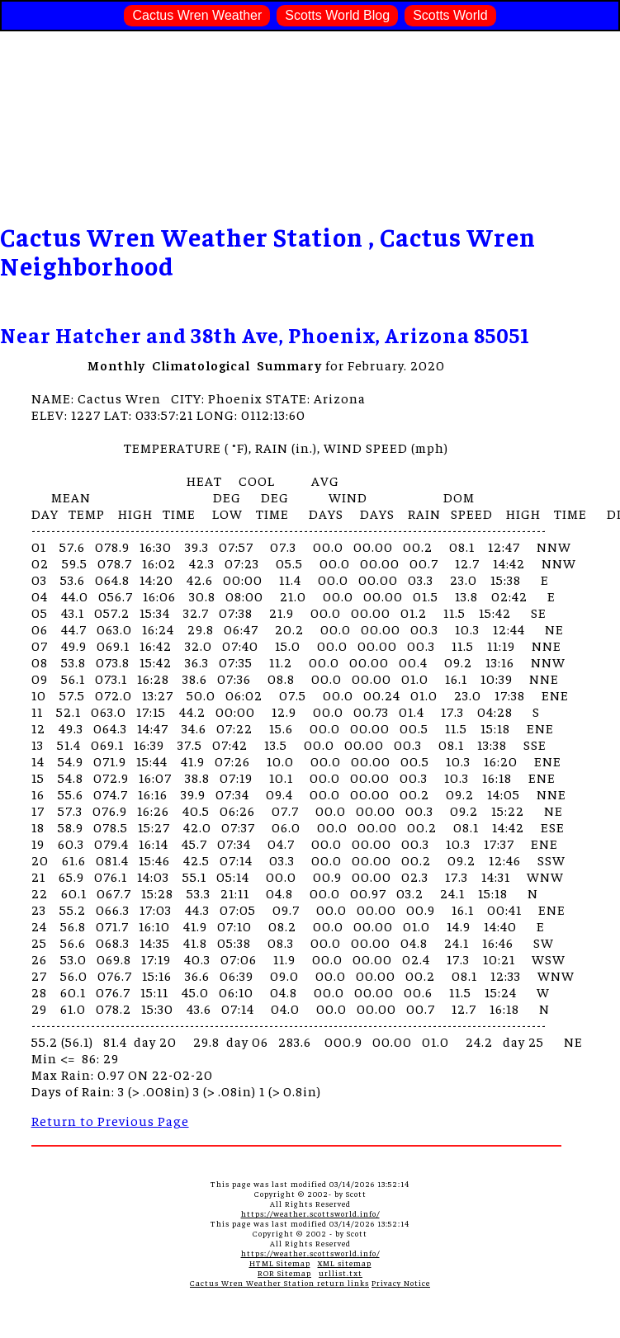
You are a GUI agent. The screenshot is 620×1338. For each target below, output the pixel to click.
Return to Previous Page (110, 1120)
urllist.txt (340, 1273)
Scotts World (450, 15)
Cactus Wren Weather (197, 15)
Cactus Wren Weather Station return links (279, 1283)
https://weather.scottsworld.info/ (310, 1213)
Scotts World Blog (337, 15)
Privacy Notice (401, 1283)
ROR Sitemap (284, 1273)
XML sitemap (345, 1263)
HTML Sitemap (279, 1263)
